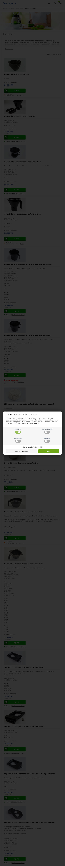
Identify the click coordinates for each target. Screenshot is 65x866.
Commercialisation (47, 431)
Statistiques (47, 440)
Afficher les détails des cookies (32, 447)
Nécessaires (18, 431)
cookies (36, 423)
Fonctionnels (17, 440)
